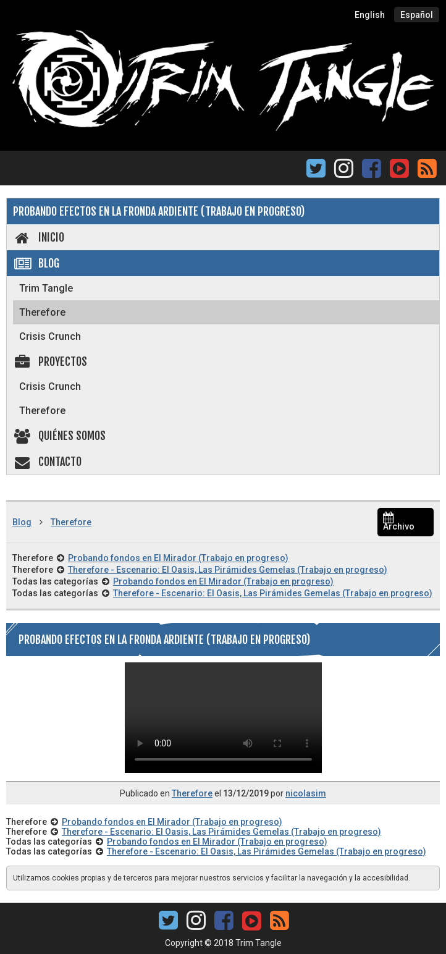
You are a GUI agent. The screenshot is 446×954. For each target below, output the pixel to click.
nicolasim (305, 793)
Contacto (47, 461)
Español (416, 15)
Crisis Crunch (50, 336)
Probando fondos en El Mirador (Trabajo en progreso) (178, 558)
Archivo (398, 522)
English (370, 15)
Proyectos (50, 361)
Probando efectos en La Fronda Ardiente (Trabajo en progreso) (159, 211)
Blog (36, 263)
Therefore (42, 312)
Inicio (38, 237)
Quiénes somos (59, 435)
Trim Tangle (46, 288)
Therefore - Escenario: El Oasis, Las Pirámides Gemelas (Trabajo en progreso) (227, 570)
